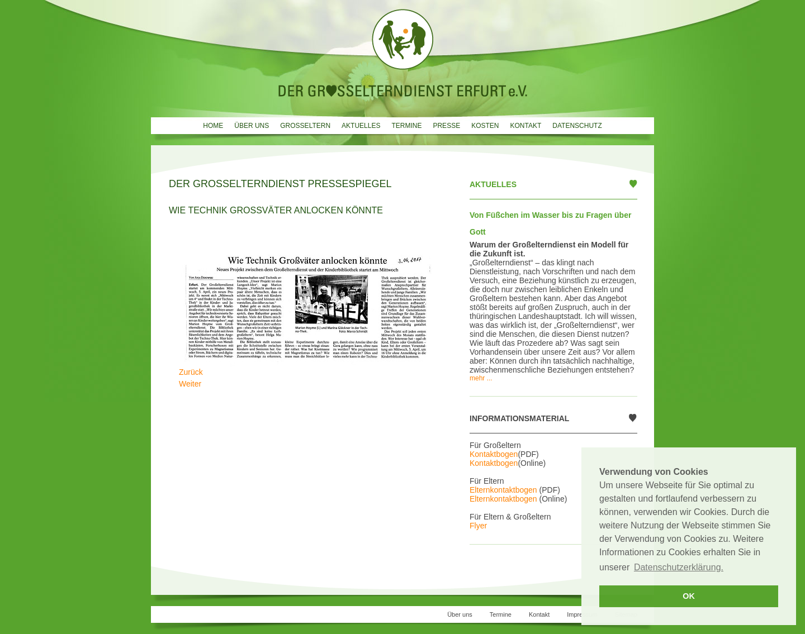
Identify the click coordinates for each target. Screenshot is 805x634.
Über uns (251, 126)
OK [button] (689, 596)
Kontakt (525, 126)
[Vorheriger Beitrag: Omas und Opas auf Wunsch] (191, 372)
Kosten (485, 126)
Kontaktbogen (494, 454)
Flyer (478, 525)
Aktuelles (361, 126)
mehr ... (481, 378)
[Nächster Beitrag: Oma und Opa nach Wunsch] (190, 383)
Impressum (582, 614)
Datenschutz (577, 126)
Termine (406, 126)
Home (213, 126)
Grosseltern (305, 126)
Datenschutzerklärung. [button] (678, 567)
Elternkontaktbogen (503, 489)
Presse (446, 126)
